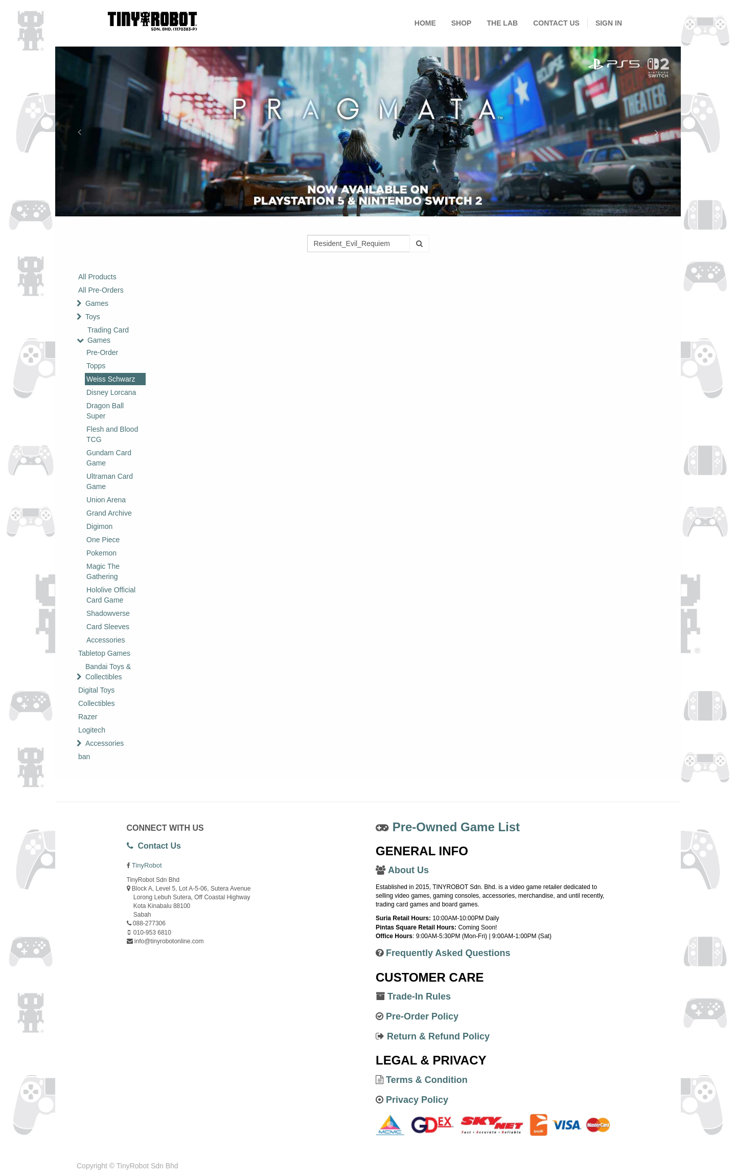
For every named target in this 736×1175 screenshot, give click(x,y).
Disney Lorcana (111, 392)
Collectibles (96, 703)
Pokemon (101, 553)
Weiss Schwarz (110, 379)
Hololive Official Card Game (110, 595)
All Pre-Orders (101, 290)
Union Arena (106, 500)
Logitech (91, 730)
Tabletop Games (104, 653)
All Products (97, 277)
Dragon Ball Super (105, 411)
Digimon (99, 526)
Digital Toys (96, 690)
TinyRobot (147, 865)
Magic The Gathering (103, 571)
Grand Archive (109, 513)
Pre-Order (102, 352)
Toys (92, 317)
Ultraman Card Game (109, 481)
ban (84, 756)
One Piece (103, 540)
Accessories (105, 640)
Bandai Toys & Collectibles (108, 671)
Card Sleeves (107, 627)
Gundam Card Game (108, 458)
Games (96, 303)
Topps (95, 366)
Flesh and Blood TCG (112, 434)
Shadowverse (108, 613)
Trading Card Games (108, 335)
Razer (87, 717)
